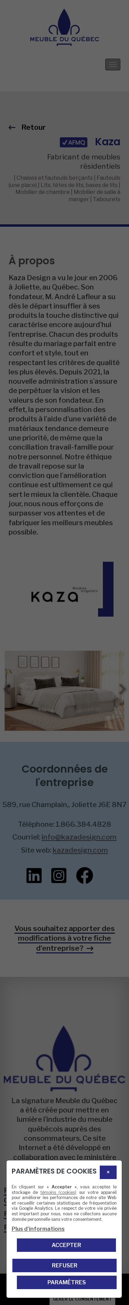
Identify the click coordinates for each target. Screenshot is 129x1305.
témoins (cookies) (58, 1192)
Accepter (66, 1245)
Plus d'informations (38, 1229)
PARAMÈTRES (66, 1282)
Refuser (64, 1265)
